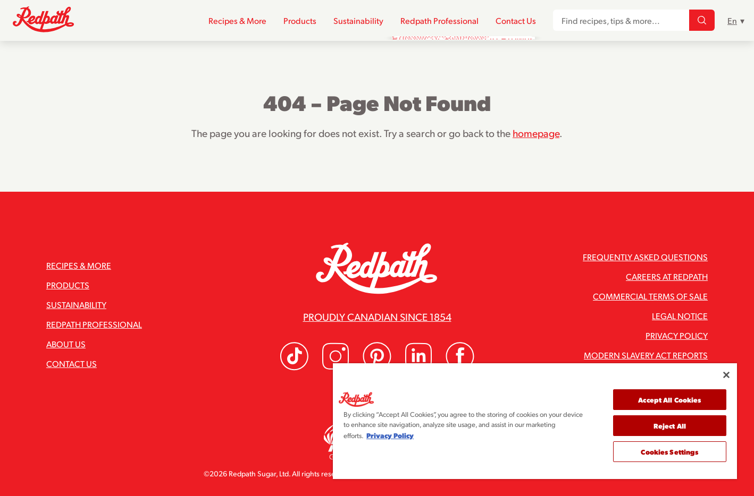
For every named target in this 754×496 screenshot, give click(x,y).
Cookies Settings (669, 451)
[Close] (726, 375)
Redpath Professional (439, 20)
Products (299, 20)
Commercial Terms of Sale (650, 296)
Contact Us (516, 20)
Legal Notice (680, 315)
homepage (536, 132)
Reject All (670, 425)
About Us (66, 343)
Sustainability (358, 20)
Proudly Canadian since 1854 (377, 316)
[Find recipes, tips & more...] (702, 20)
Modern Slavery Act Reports (646, 355)
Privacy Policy (677, 335)
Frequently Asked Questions (645, 256)
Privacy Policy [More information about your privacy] (390, 435)
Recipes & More (237, 20)
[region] (535, 421)
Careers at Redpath (667, 276)
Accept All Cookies (669, 399)
